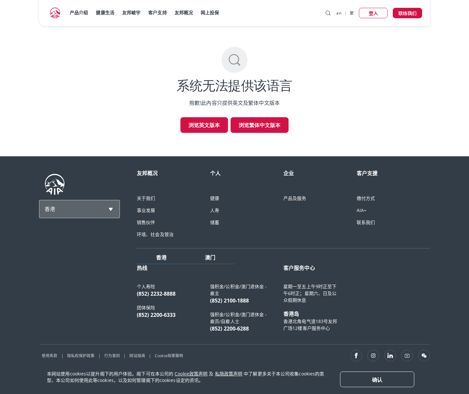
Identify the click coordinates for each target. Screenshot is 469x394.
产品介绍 (79, 12)
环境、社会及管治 (155, 234)
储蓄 (214, 222)
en (338, 13)
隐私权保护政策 (81, 355)
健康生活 (105, 12)
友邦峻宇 (131, 12)
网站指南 (137, 355)
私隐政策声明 (229, 374)
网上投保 (210, 12)
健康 (214, 198)
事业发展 (146, 210)
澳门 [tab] (210, 257)
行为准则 (112, 355)
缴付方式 (366, 198)
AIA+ (361, 210)
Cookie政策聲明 (169, 355)
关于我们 (146, 198)
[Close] (377, 379)
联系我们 (366, 222)
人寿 (214, 210)
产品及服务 (294, 198)
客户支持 (157, 12)
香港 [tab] (161, 257)
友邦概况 (184, 12)
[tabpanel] (283, 301)
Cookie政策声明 (191, 374)
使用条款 (49, 355)
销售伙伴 (146, 222)
